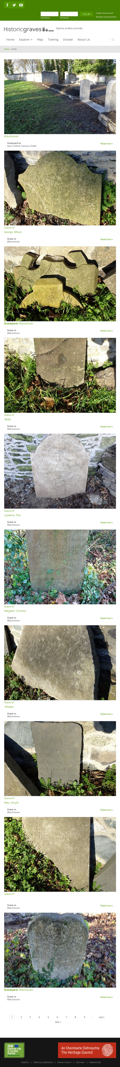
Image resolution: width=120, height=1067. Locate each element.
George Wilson (60, 230)
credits (25, 1062)
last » (58, 1021)
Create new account (104, 13)
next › (102, 1017)
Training (53, 39)
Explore (24, 39)
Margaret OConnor (60, 608)
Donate (68, 39)
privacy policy (64, 1062)
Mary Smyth (60, 800)
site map (80, 1062)
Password (65, 18)
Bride (60, 417)
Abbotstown (26, 323)
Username (46, 18)
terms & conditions (43, 1062)
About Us (84, 39)
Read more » (107, 143)
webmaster (95, 1062)
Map (40, 39)
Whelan (60, 704)
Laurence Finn (60, 513)
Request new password (106, 17)
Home (10, 39)
